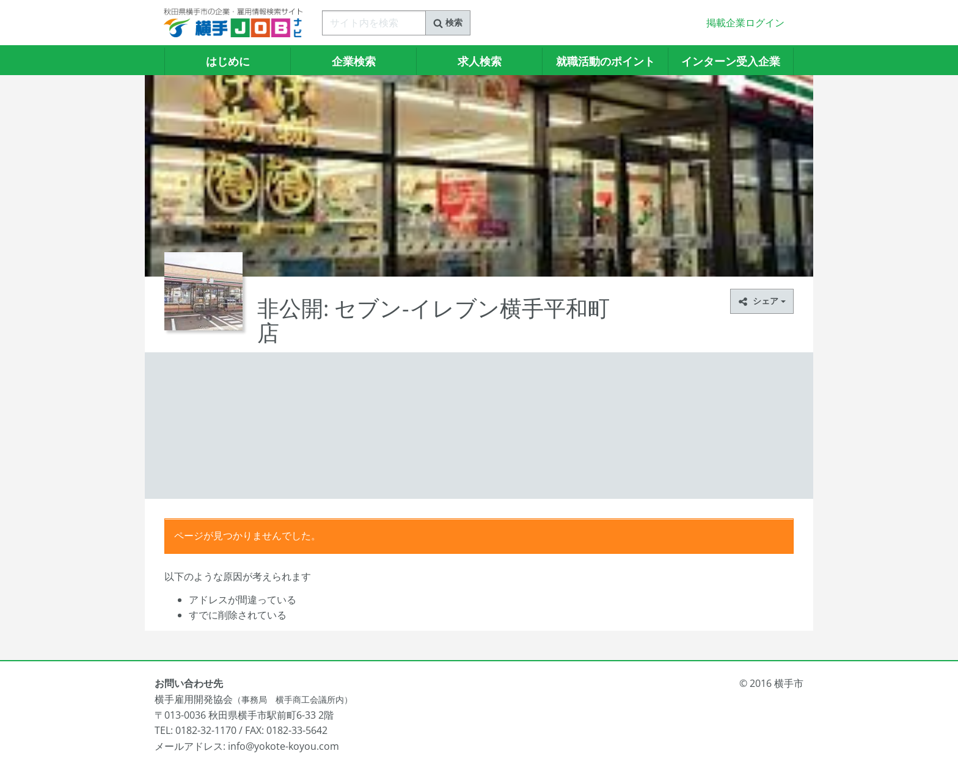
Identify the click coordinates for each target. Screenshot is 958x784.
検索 (448, 22)
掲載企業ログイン (745, 22)
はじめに (228, 61)
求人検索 (480, 61)
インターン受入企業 (730, 61)
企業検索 (354, 61)
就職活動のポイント (605, 61)
